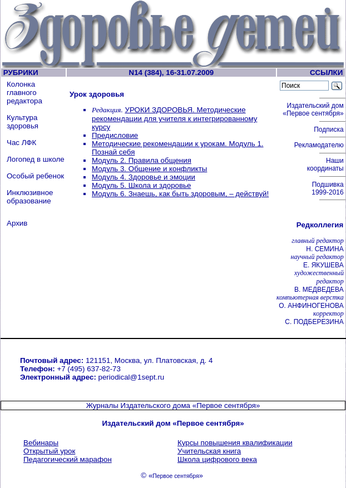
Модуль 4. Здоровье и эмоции (143, 177)
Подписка (329, 129)
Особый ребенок (35, 176)
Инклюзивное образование (30, 196)
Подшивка (328, 188)
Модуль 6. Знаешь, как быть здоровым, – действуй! (180, 194)
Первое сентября (175, 476)
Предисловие (115, 135)
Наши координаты (326, 164)
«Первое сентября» (226, 405)
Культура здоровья (22, 121)
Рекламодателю (319, 145)
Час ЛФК (21, 142)
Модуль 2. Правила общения (141, 160)
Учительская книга (209, 451)
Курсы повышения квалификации (235, 443)
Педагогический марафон (67, 459)
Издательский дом (314, 109)
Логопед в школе (36, 159)
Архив (17, 223)
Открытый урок (49, 451)
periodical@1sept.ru (131, 377)
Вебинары (40, 443)
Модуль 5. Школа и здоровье (141, 185)
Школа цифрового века (217, 459)
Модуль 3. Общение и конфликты (149, 169)
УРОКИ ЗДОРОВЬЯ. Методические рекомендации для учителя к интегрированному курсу (174, 118)
